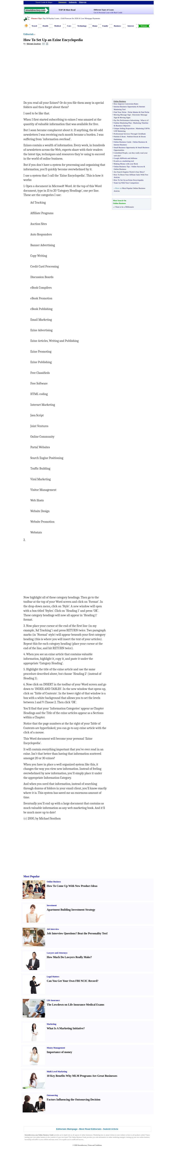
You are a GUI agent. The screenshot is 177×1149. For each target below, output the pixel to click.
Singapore (62, 2)
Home (94, 26)
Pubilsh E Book (120, 136)
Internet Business (120, 145)
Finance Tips (36, 18)
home (66, 1137)
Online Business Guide (122, 142)
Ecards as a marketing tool (124, 161)
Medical (57, 26)
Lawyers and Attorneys (57, 953)
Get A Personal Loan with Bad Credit (108, 12)
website (122, 1135)
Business (117, 26)
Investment (52, 905)
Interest (131, 26)
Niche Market (133, 112)
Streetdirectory (82, 1145)
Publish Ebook (132, 136)
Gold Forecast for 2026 (69, 18)
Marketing (51, 1024)
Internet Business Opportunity (125, 107)
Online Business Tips (122, 166)
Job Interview (53, 929)
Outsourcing (52, 1095)
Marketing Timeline (140, 123)
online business (41, 1137)
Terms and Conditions (95, 1145)
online (143, 1135)
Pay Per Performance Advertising (126, 120)
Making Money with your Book (126, 164)
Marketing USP (142, 128)
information (102, 1137)
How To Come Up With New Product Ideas (72, 885)
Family (105, 26)
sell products (136, 1135)
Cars (69, 26)
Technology (81, 26)
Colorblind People (121, 153)
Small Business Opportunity (124, 147)
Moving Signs (125, 117)
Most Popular (32, 876)
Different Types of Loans (104, 10)
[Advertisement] (52, 73)
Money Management (56, 1048)
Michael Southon (34, 44)
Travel (34, 26)
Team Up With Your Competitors (126, 183)
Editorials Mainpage (66, 1129)
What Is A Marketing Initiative (65, 1028)
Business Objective (123, 126)
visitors (112, 1135)
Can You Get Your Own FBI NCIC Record (72, 980)
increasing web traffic (31, 1139)
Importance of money (59, 1052)
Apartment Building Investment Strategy (71, 909)
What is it (144, 120)
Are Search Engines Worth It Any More (129, 172)
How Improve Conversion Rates (126, 104)
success (81, 1139)
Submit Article (110, 1129)
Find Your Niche (120, 112)
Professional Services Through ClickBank (130, 134)
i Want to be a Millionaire (124, 207)
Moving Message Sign (122, 115)
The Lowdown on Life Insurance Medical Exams (75, 1004)
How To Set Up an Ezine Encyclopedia (53, 40)
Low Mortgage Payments (90, 18)
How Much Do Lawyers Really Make (69, 957)
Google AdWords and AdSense (125, 158)
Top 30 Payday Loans (51, 18)
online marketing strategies (116, 1137)
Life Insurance (53, 1000)
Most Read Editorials (90, 1129)
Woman (144, 26)
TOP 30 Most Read (67, 10)
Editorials (29, 34)
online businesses (87, 1135)
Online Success (137, 166)
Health (45, 26)
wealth (73, 1139)
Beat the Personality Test (92, 933)
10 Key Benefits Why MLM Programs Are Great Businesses (82, 1075)
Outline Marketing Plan (123, 123)
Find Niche (145, 112)
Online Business (139, 142)
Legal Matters (53, 976)
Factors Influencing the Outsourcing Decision (73, 1099)
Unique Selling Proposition (124, 128)
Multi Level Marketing (57, 1071)
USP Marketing (119, 131)
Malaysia (82, 2)
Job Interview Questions (61, 933)
